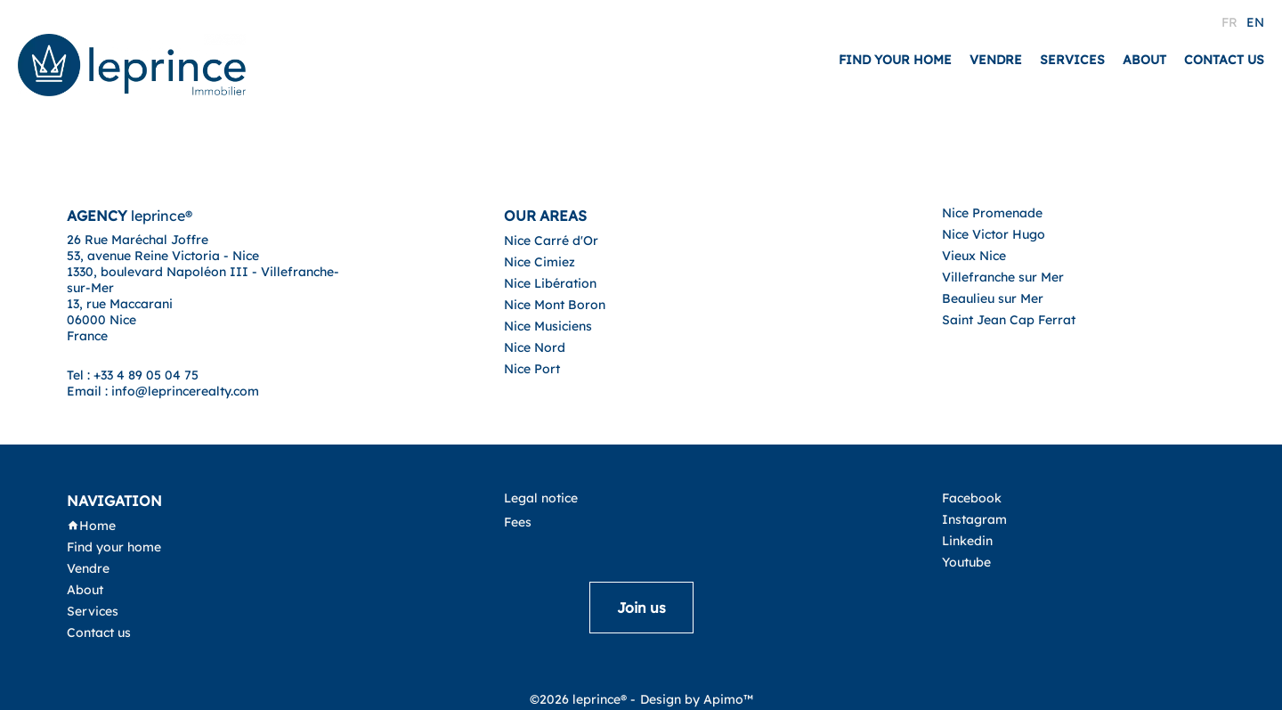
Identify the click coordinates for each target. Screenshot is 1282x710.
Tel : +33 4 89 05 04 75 (133, 375)
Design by (696, 699)
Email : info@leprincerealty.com (163, 391)
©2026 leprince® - (583, 699)
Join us (641, 607)
